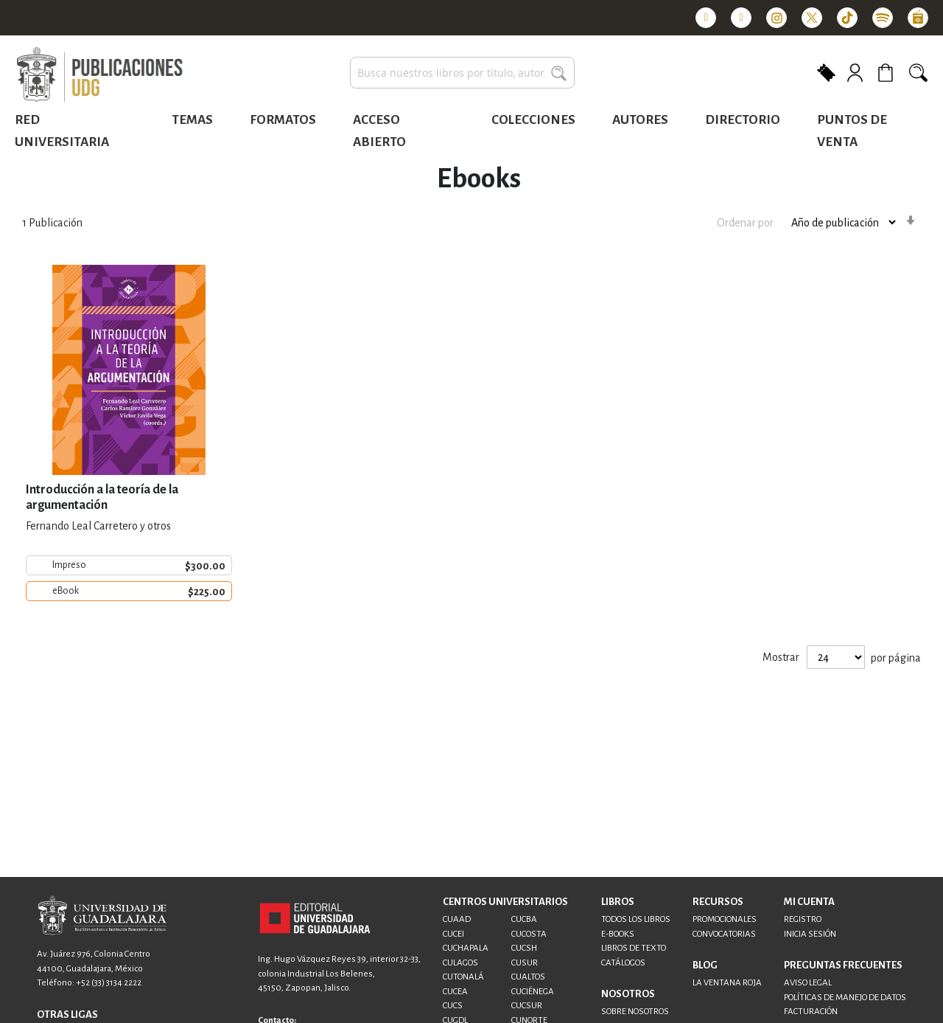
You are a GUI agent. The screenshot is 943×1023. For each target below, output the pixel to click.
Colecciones (533, 120)
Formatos (283, 120)
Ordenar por (745, 222)
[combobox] (462, 73)
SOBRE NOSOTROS (635, 1011)
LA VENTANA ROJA (727, 983)
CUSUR (524, 963)
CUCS (453, 1005)
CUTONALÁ (463, 977)
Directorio (742, 120)
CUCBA (524, 919)
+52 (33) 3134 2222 (108, 983)
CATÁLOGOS (623, 963)
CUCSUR (526, 1005)
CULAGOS (460, 963)
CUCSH (524, 948)
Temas (192, 120)
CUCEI (453, 934)
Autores (640, 120)
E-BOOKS (617, 934)
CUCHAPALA (465, 948)
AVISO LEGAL (808, 983)
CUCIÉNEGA (532, 991)
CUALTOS (528, 977)
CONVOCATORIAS (724, 934)
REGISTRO (802, 919)
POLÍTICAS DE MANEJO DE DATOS (845, 997)
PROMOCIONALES (725, 919)
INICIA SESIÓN (810, 934)
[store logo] (99, 75)
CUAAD (457, 919)
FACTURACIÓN (811, 1011)
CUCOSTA (529, 934)
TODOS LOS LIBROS (635, 919)
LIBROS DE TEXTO (633, 948)
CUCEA (455, 991)
